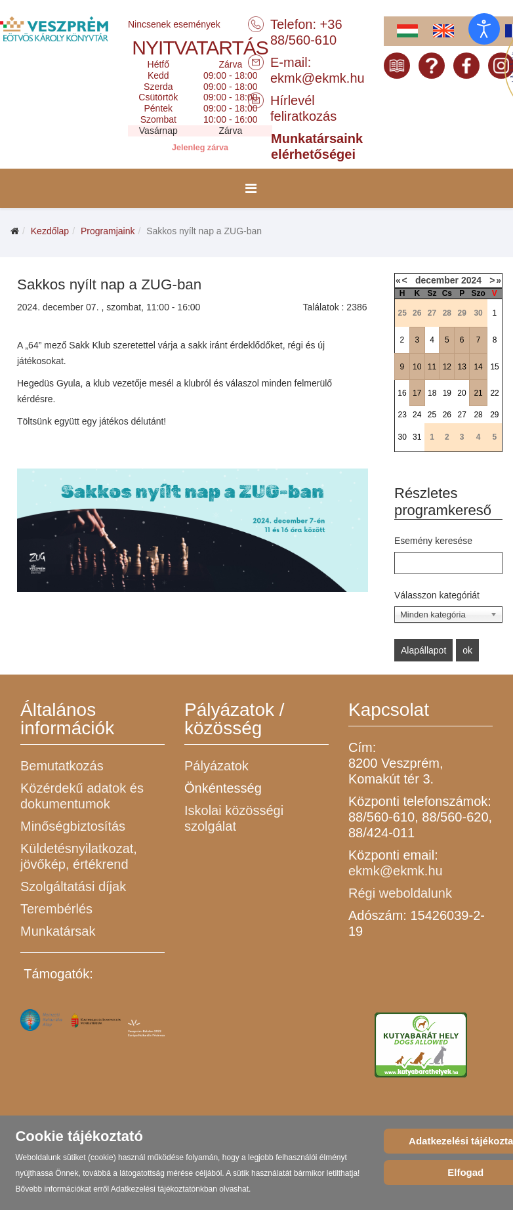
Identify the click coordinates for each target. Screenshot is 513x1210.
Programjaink (107, 231)
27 (461, 414)
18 (432, 393)
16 (402, 393)
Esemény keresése (433, 540)
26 (447, 414)
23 (402, 414)
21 (478, 393)
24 (417, 414)
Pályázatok (216, 766)
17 (417, 393)
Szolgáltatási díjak (73, 886)
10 (417, 366)
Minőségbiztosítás (72, 826)
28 (478, 414)
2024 (471, 280)
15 (494, 366)
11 (432, 366)
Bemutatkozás (62, 766)
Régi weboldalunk (400, 893)
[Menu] (250, 188)
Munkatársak (58, 931)
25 (432, 414)
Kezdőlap (50, 231)
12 (447, 366)
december (437, 280)
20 (461, 393)
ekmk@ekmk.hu (317, 78)
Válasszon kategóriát (437, 595)
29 (494, 414)
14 (478, 366)
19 (447, 393)
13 (461, 366)
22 (494, 393)
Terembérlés (56, 909)
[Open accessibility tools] (484, 29)
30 (402, 437)
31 (417, 437)
